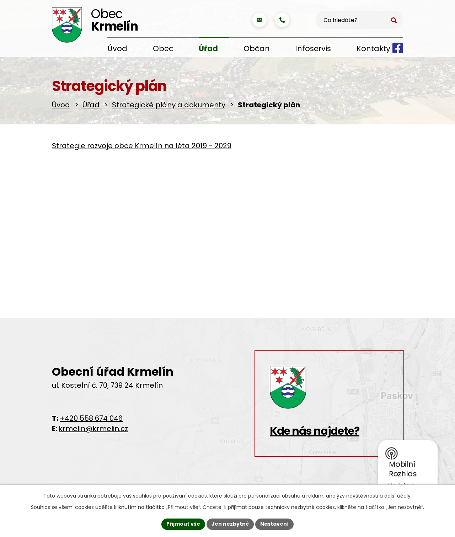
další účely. (398, 495)
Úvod (117, 48)
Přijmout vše (183, 523)
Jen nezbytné (230, 523)
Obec (163, 48)
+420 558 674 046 (91, 418)
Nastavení (274, 523)
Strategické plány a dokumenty (168, 105)
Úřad (208, 48)
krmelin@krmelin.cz (93, 429)
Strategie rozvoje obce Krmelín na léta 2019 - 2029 (141, 146)
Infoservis (313, 48)
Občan (256, 48)
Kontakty (373, 48)
